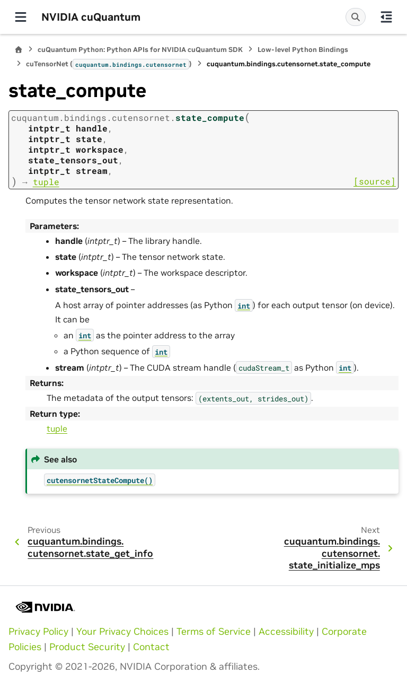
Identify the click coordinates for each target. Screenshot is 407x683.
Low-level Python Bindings (303, 49)
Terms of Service (213, 631)
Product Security (87, 647)
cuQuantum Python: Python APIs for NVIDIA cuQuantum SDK (140, 49)
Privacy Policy (38, 631)
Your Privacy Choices (122, 631)
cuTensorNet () (109, 64)
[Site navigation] (20, 17)
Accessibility (286, 631)
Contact (151, 647)
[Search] (356, 17)
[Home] (18, 49)
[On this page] (386, 17)
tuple (57, 428)
